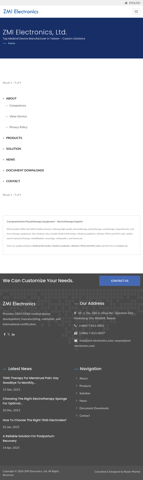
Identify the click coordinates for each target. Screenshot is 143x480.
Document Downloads (25, 170)
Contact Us (121, 245)
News (10, 159)
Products (14, 138)
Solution (13, 148)
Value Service (18, 116)
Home (11, 43)
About (11, 98)
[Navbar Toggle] (136, 11)
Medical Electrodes (41, 245)
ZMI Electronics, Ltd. (36, 470)
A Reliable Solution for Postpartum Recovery (28, 438)
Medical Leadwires (61, 245)
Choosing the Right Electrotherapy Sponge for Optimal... (35, 400)
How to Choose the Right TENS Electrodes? (34, 420)
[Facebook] (4, 334)
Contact (13, 181)
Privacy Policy (18, 127)
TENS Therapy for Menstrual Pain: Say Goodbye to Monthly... (31, 380)
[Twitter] (8, 334)
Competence (17, 105)
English (134, 2)
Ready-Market (132, 471)
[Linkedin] (13, 334)
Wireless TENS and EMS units (85, 245)
